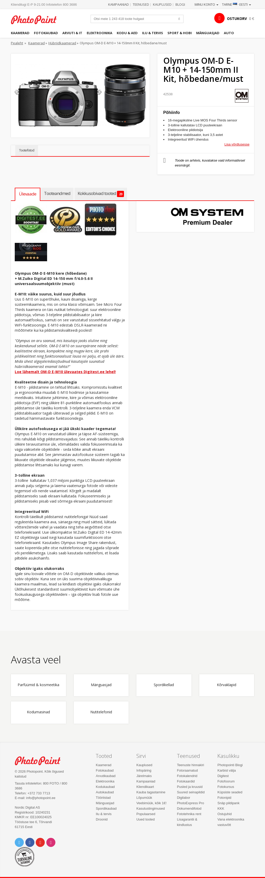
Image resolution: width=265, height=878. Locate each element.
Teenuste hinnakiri (190, 765)
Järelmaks (144, 776)
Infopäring (143, 770)
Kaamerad (20, 33)
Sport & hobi (179, 33)
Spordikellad (164, 685)
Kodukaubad (105, 787)
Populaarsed (145, 814)
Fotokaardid (186, 781)
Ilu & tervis (152, 33)
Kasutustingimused (150, 808)
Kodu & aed (127, 33)
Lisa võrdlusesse (236, 144)
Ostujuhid (224, 814)
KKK (220, 808)
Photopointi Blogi (230, 765)
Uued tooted (145, 819)
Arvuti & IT (72, 33)
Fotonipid (224, 798)
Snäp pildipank (228, 803)
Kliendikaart (145, 787)
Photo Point (41, 760)
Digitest (223, 776)
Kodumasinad (38, 712)
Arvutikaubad (105, 776)
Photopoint (37, 19)
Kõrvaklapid (226, 685)
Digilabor (183, 798)
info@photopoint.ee (40, 798)
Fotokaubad (46, 33)
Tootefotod (26, 150)
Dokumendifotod (189, 808)
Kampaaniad (118, 4)
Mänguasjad (207, 33)
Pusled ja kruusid (190, 787)
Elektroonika (99, 33)
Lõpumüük (144, 798)
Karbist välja (226, 770)
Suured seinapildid (191, 792)
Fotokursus (225, 787)
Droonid (102, 819)
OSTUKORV (237, 18)
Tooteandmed (57, 193)
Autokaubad (105, 792)
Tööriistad (103, 798)
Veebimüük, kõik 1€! (151, 803)
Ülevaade (27, 194)
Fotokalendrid (187, 776)
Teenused (141, 4)
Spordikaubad (106, 808)
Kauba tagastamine (150, 792)
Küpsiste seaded (229, 792)
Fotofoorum (225, 781)
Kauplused (162, 4)
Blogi (180, 4)
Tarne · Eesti (236, 4)
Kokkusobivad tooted (101, 193)
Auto (229, 33)
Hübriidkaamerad (62, 43)
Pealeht (17, 43)
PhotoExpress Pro (190, 803)
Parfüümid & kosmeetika (38, 685)
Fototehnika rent (189, 814)
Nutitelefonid (101, 712)
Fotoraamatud (187, 770)
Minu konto (206, 4)
